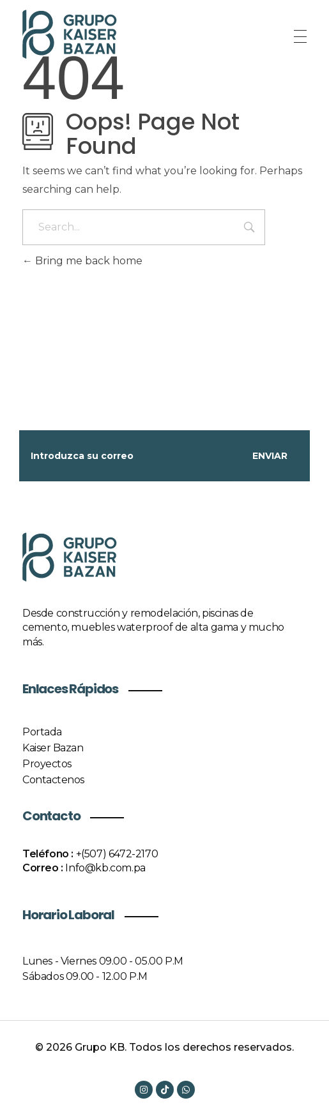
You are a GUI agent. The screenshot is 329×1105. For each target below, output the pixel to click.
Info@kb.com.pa (105, 868)
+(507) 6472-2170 (117, 854)
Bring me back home (82, 261)
